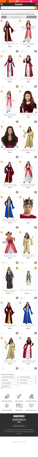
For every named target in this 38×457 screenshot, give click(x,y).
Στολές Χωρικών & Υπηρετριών (8, 377)
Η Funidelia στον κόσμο (10, 429)
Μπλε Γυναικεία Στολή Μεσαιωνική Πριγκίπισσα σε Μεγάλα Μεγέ (28, 185)
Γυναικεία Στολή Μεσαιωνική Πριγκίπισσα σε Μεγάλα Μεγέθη (28, 361)
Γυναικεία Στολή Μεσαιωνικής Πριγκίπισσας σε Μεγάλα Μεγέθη (10, 185)
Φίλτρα (3, 16)
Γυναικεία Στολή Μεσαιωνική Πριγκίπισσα (10, 79)
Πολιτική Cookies (18, 431)
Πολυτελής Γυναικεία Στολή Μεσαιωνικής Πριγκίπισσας (10, 361)
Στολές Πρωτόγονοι (13, 11)
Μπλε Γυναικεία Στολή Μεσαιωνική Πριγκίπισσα (28, 326)
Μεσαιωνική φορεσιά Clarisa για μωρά (28, 290)
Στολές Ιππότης (5, 380)
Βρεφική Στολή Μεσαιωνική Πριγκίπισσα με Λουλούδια (10, 255)
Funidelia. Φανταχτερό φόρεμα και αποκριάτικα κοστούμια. (18, 4)
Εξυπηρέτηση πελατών (19, 426)
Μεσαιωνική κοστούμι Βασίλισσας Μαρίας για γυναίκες (9, 291)
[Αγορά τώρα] (17, 51)
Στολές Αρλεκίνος (23, 380)
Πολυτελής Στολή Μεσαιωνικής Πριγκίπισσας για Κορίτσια (28, 255)
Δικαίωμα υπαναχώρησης (29, 431)
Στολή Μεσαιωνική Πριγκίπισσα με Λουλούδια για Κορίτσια (28, 44)
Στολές (6, 11)
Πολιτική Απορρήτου (8, 431)
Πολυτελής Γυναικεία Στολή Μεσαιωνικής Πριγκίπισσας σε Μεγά (28, 150)
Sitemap (18, 433)
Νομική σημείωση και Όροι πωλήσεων (25, 429)
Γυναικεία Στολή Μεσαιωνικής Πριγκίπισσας (9, 326)
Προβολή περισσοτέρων (7, 387)
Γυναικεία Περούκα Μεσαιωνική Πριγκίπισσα (10, 150)
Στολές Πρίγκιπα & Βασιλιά (25, 377)
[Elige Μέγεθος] (4, 51)
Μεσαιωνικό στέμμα (28, 219)
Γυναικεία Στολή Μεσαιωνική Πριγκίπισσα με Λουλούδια (10, 114)
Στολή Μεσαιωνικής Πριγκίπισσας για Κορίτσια (10, 44)
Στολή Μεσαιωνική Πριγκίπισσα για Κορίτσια (28, 79)
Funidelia (2, 11)
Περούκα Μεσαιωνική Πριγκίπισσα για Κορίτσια (28, 114)
